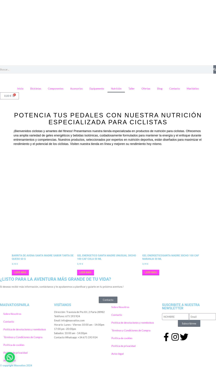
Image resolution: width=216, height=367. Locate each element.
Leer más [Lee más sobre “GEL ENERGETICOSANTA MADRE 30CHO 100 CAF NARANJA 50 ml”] (151, 272)
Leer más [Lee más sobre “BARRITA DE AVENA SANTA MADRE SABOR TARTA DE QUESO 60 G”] (20, 272)
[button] (10, 357)
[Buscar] (214, 69)
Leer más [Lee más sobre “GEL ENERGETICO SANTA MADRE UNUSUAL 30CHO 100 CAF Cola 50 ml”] (86, 272)
